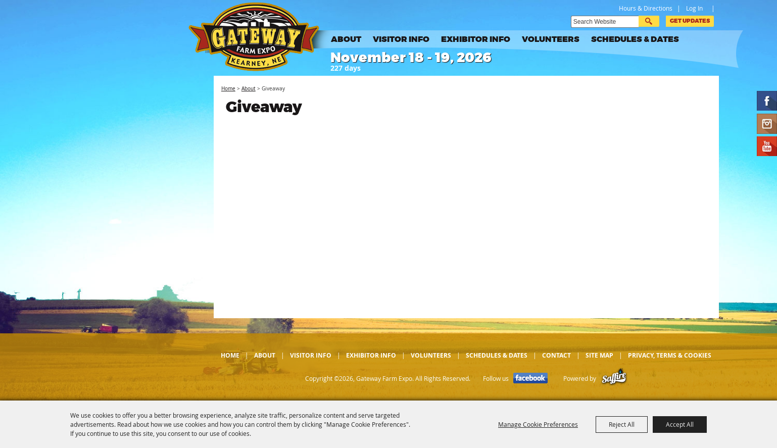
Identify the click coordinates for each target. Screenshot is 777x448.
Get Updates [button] (690, 21)
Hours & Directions (645, 8)
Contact (556, 355)
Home (228, 88)
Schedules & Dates (635, 39)
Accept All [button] (680, 424)
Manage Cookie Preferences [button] (538, 424)
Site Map (599, 355)
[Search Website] (605, 22)
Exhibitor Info (475, 39)
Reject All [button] (622, 424)
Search (649, 21)
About (346, 39)
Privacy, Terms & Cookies (669, 355)
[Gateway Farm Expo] (261, 37)
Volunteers (550, 39)
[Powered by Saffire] (614, 378)
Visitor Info (401, 39)
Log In (694, 8)
